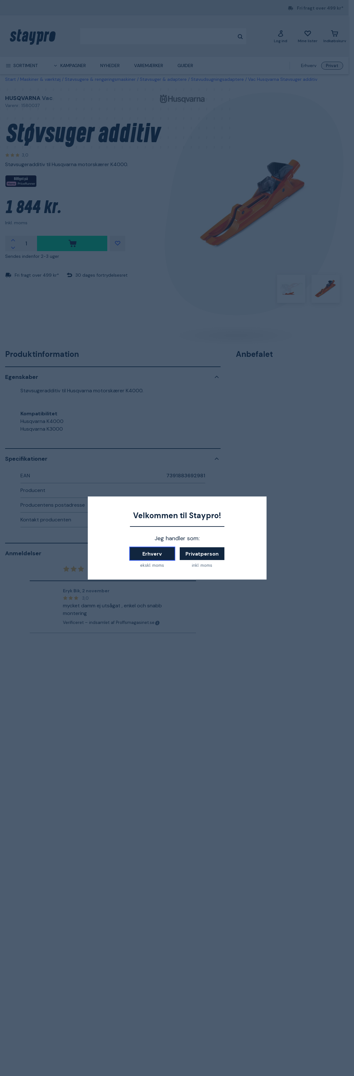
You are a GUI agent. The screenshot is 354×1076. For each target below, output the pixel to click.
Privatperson (202, 553)
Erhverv (152, 553)
